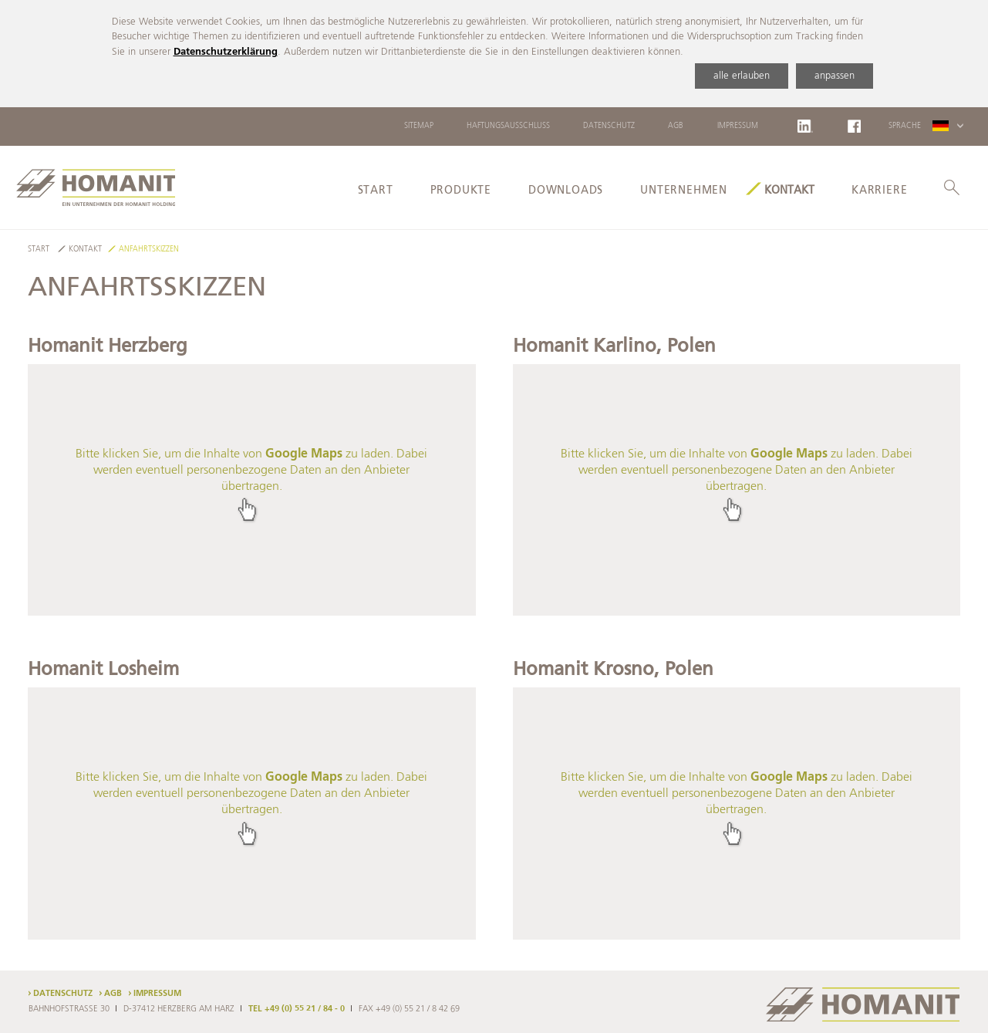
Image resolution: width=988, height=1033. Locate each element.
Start (375, 190)
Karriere (879, 190)
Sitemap (418, 126)
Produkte (460, 190)
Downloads (565, 190)
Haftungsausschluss (508, 126)
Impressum (737, 126)
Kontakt (789, 190)
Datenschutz (609, 126)
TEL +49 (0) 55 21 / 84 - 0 (296, 1009)
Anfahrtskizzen (149, 249)
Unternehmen (683, 190)
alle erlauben (741, 76)
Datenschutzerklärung (226, 52)
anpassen (834, 76)
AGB (675, 126)
